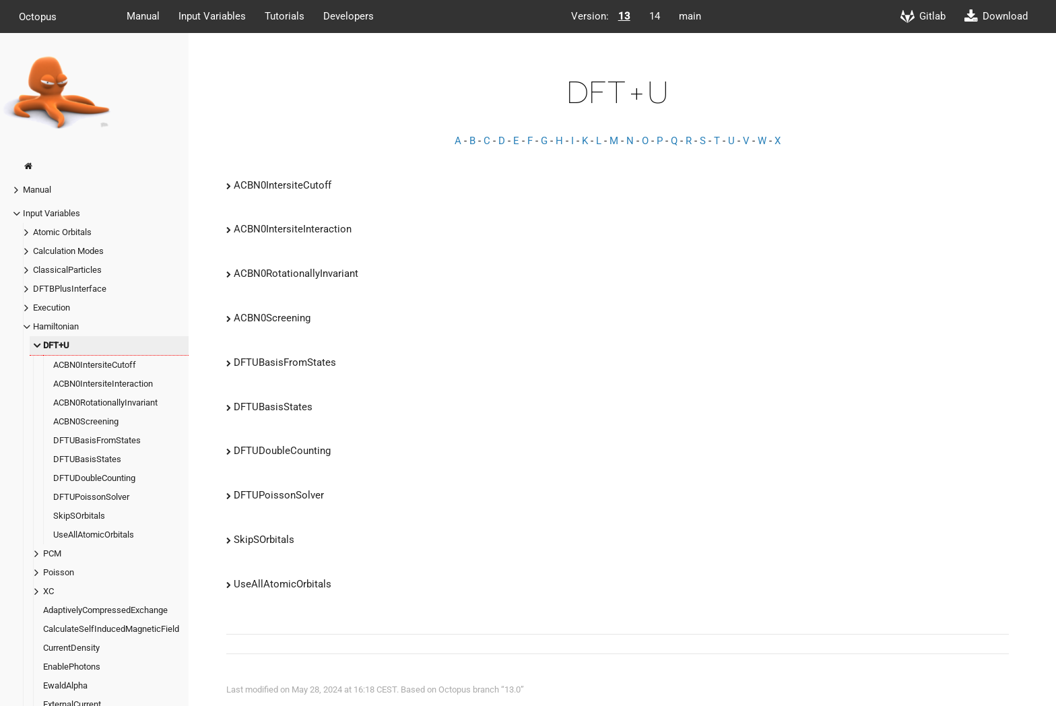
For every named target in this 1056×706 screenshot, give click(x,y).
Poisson (58, 572)
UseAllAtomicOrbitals (93, 535)
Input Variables (212, 16)
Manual (143, 16)
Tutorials (284, 16)
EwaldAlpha (65, 685)
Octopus (38, 16)
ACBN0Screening (86, 421)
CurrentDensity (71, 648)
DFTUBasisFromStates (97, 440)
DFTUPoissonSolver (91, 497)
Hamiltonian (56, 326)
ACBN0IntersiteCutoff (94, 365)
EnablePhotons (71, 667)
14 (654, 16)
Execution (51, 307)
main (690, 16)
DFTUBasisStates (87, 459)
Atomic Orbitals (62, 232)
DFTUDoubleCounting (94, 478)
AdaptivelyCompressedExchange (105, 610)
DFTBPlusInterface (69, 289)
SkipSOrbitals (79, 516)
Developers (348, 16)
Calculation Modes (68, 251)
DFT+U (56, 345)
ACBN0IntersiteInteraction (103, 384)
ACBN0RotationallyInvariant (105, 402)
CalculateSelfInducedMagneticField (111, 629)
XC (48, 591)
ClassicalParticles (67, 270)
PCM (52, 553)
